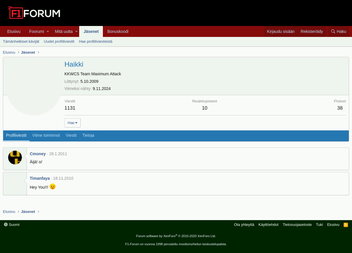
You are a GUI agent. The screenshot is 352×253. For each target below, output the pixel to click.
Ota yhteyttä (244, 224)
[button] (48, 31)
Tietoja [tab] (88, 135)
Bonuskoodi (117, 31)
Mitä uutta (64, 31)
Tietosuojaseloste (297, 224)
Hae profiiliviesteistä (95, 41)
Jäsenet (91, 31)
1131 (69, 108)
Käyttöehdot (268, 224)
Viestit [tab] (71, 135)
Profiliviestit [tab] (16, 135)
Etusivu (14, 31)
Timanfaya (40, 178)
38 (340, 108)
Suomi (11, 224)
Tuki (319, 224)
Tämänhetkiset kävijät (21, 41)
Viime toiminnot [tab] (46, 135)
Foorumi (36, 31)
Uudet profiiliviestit (59, 41)
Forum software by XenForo (176, 236)
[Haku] (338, 31)
